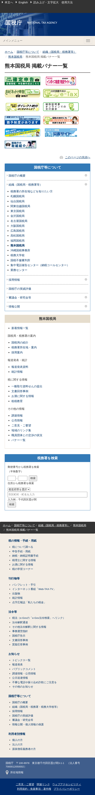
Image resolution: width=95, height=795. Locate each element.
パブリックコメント (24, 669)
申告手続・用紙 (21, 551)
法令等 (12, 611)
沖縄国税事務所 (20, 250)
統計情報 (17, 371)
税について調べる (22, 547)
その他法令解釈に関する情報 (29, 627)
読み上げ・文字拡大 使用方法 (53, 2)
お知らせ (14, 653)
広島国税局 (17, 230)
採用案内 (17, 352)
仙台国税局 (17, 201)
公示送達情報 (20, 677)
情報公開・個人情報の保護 (28, 724)
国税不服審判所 (20, 260)
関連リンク (43, 784)
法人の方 (17, 744)
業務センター (18, 270)
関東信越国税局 (20, 206)
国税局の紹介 (19, 342)
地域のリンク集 (21, 430)
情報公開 (14, 306)
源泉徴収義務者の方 (24, 749)
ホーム (9, 51)
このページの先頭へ (77, 157)
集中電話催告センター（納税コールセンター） (40, 265)
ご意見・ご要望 (21, 425)
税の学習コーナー (22, 569)
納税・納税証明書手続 (25, 555)
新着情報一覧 (19, 328)
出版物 (16, 593)
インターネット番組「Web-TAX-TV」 (34, 589)
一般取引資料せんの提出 (26, 386)
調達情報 (17, 415)
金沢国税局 (17, 215)
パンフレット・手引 (24, 584)
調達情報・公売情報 (24, 673)
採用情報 (14, 279)
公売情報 (17, 420)
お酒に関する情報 (22, 396)
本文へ (9, 2)
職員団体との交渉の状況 (26, 435)
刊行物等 (14, 578)
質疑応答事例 (20, 644)
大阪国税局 (17, 225)
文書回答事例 (19, 391)
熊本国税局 (15, 56)
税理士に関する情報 (24, 560)
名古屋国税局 (18, 220)
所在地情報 (14, 772)
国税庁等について (28, 51)
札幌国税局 (17, 196)
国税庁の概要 (17, 175)
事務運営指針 (20, 631)
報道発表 (17, 664)
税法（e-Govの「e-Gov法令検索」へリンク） (38, 618)
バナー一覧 (18, 440)
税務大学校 (17, 255)
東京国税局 (17, 211)
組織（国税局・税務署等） (59, 51)
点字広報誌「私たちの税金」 (29, 602)
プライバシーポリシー (67, 789)
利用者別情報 (16, 733)
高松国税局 (17, 235)
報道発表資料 (19, 366)
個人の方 (17, 740)
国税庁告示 (18, 635)
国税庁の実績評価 (20, 288)
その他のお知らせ (22, 686)
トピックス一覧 (21, 660)
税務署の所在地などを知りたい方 (31, 191)
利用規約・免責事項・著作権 (34, 789)
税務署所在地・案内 (24, 347)
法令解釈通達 (20, 622)
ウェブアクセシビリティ (66, 784)
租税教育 (17, 401)
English (23, 2)
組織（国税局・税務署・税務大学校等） (35, 706)
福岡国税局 (17, 240)
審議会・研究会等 (20, 297)
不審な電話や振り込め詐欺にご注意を (34, 682)
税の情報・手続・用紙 (22, 540)
